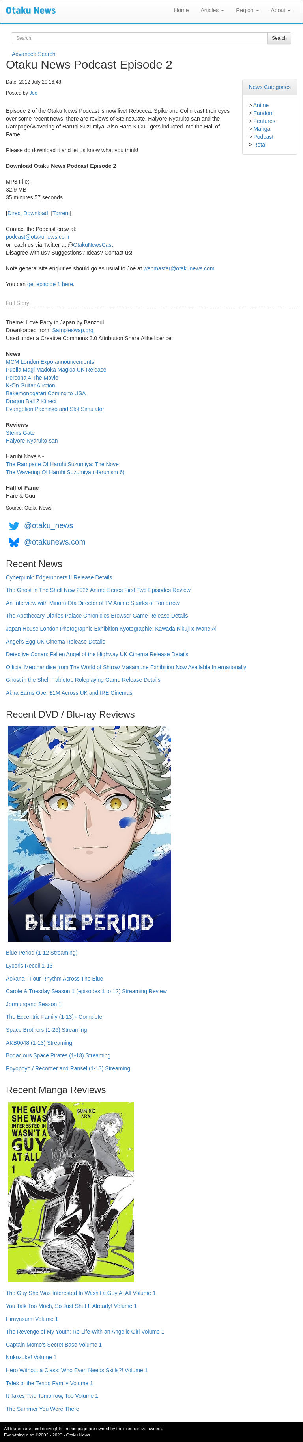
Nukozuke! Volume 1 (31, 1357)
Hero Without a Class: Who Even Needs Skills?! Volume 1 (77, 1370)
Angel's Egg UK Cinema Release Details (55, 641)
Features (264, 121)
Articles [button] (212, 10)
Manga (261, 129)
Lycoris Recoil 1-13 (29, 965)
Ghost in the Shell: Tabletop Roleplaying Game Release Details (83, 680)
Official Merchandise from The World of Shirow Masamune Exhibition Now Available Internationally (126, 667)
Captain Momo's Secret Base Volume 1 (54, 1345)
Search (279, 38)
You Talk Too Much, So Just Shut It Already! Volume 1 (71, 1306)
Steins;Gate (20, 433)
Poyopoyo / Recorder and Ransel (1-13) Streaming (68, 1068)
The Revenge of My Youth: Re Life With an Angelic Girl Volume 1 (85, 1332)
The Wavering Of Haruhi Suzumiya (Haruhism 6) (65, 472)
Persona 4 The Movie (32, 377)
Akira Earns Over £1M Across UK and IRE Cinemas (69, 693)
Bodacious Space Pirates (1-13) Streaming (58, 1055)
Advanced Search (34, 54)
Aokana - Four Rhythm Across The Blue (54, 978)
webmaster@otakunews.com (179, 268)
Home (181, 10)
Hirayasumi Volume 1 (32, 1319)
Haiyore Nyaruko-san (32, 440)
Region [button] (247, 10)
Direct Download (27, 213)
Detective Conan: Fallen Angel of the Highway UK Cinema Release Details (97, 654)
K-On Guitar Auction (30, 385)
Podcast (263, 137)
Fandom (263, 113)
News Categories (270, 87)
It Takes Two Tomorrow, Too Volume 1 (52, 1396)
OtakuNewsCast (93, 245)
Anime (261, 105)
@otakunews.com (55, 542)
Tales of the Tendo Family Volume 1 (49, 1383)
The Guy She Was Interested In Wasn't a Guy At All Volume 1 (81, 1293)
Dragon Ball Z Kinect (31, 401)
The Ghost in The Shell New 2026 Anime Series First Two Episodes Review (98, 590)
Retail (260, 144)
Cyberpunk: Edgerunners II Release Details (59, 577)
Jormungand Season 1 (34, 1004)
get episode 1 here (50, 284)
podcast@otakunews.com (37, 237)
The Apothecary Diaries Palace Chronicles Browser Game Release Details (97, 615)
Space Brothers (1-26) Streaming (46, 1030)
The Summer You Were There (42, 1409)
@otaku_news (48, 525)
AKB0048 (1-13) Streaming (39, 1043)
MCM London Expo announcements (50, 362)
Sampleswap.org (73, 330)
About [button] (281, 10)
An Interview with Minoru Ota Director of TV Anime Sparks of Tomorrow (93, 603)
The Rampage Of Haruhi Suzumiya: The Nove (62, 464)
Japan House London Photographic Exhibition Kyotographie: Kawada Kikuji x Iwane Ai (111, 628)
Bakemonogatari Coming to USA (46, 393)
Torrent (61, 213)
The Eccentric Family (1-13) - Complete (54, 1017)
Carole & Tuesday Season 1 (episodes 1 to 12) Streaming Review (86, 991)
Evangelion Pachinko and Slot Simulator (55, 409)
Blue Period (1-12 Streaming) (41, 952)
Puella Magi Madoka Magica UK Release (56, 370)
